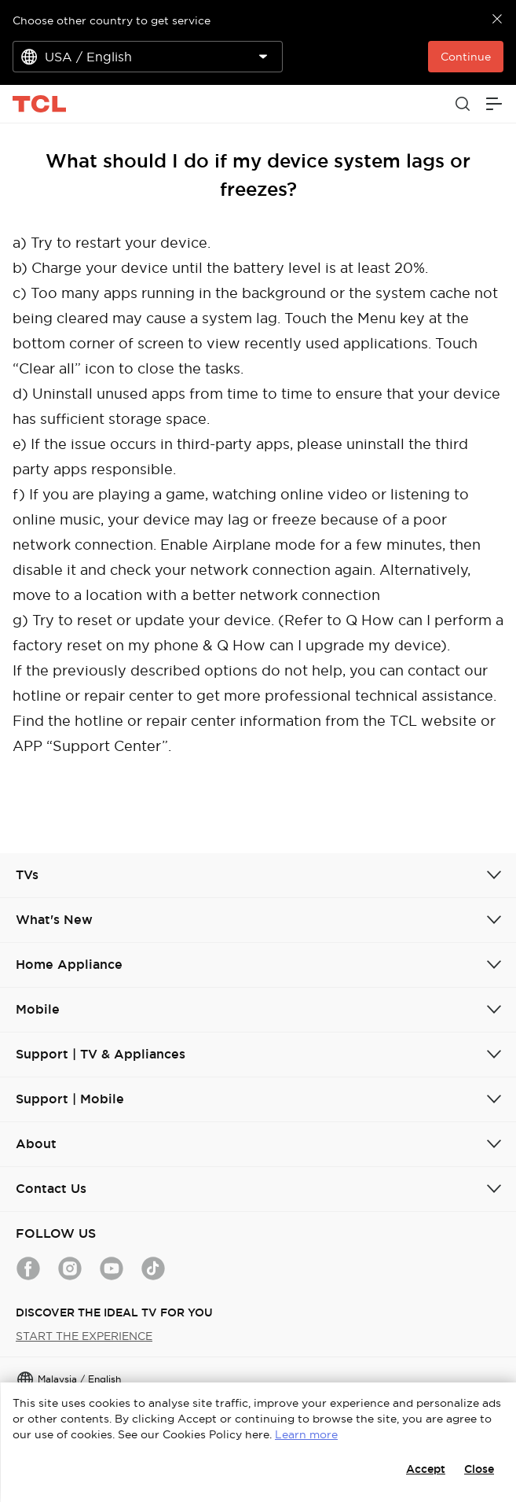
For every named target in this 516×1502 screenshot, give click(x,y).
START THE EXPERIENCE (84, 1336)
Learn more (306, 1434)
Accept (425, 1469)
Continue (466, 57)
